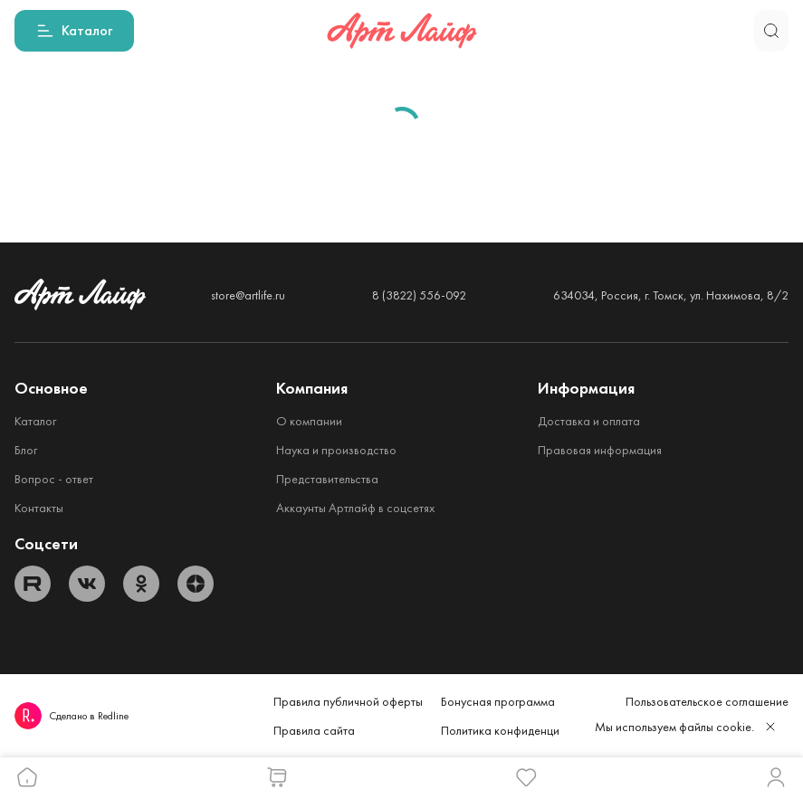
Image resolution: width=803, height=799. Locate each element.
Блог (25, 450)
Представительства (327, 479)
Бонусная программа (498, 701)
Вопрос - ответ (53, 479)
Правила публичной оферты (348, 701)
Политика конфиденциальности (524, 730)
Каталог (35, 421)
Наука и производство (336, 450)
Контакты (38, 507)
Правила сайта (314, 730)
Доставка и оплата (589, 421)
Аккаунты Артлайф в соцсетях (355, 507)
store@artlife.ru (248, 295)
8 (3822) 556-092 (419, 295)
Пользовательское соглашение (707, 701)
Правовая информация (600, 450)
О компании (309, 421)
